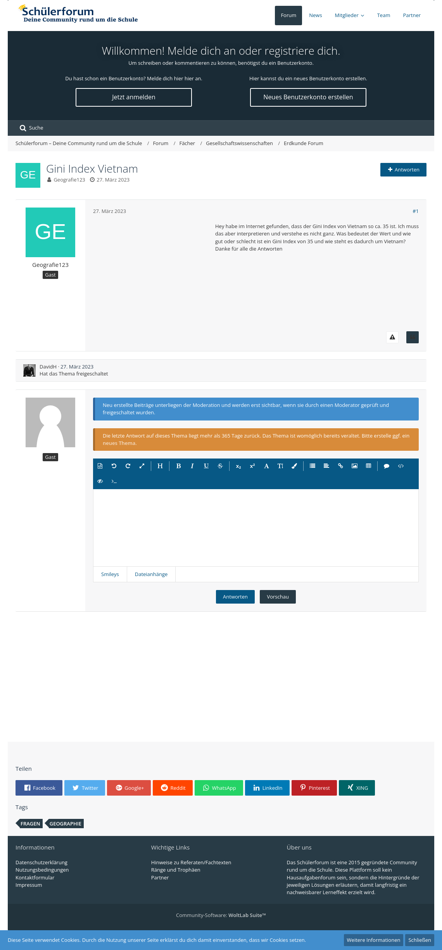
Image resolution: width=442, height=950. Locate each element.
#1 (416, 211)
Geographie (65, 823)
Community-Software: (221, 915)
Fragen (30, 823)
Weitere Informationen (374, 939)
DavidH (48, 366)
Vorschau (277, 596)
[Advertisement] (151, 271)
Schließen (419, 939)
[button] (100, 466)
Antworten (235, 596)
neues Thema (119, 443)
